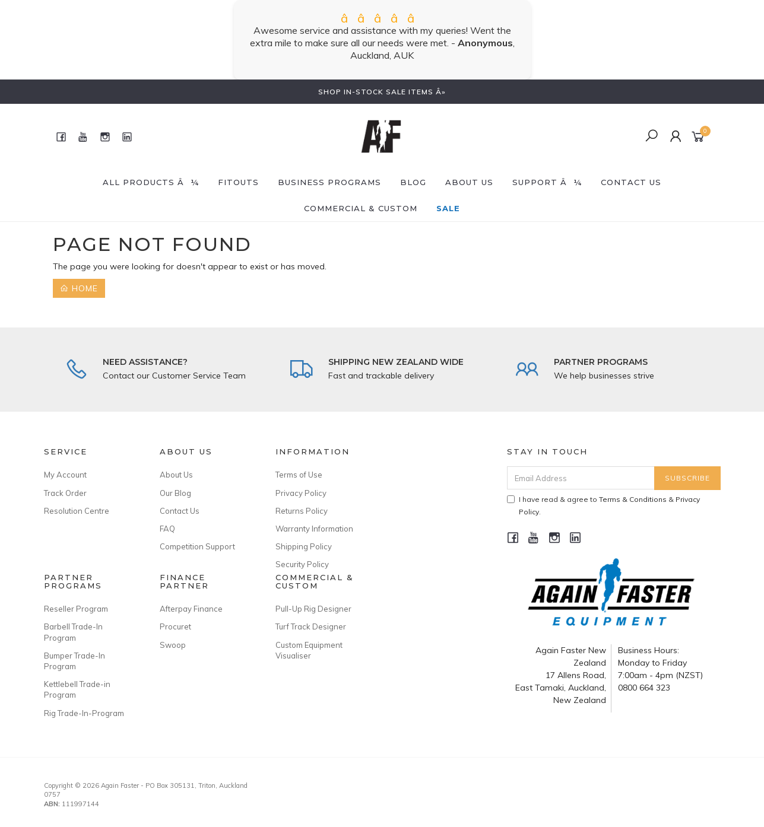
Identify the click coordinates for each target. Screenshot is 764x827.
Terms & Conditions (633, 499)
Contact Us (179, 511)
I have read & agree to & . (603, 505)
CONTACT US (631, 182)
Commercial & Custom (360, 208)
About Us (469, 182)
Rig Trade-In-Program (84, 713)
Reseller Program (76, 608)
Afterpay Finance (191, 608)
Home (79, 288)
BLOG (413, 182)
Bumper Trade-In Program (74, 661)
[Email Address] (581, 477)
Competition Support (197, 546)
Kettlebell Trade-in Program (77, 689)
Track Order (65, 493)
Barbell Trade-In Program (73, 632)
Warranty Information (314, 528)
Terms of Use (298, 474)
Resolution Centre (76, 511)
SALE (448, 208)
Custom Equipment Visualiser (309, 650)
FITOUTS (238, 182)
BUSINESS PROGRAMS (329, 182)
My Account (65, 474)
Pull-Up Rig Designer (313, 608)
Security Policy (302, 564)
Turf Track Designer (310, 626)
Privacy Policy (300, 493)
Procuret (175, 626)
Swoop (173, 645)
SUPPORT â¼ (547, 182)
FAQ (167, 528)
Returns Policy (301, 511)
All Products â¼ (151, 182)
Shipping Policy (303, 546)
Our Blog (175, 493)
